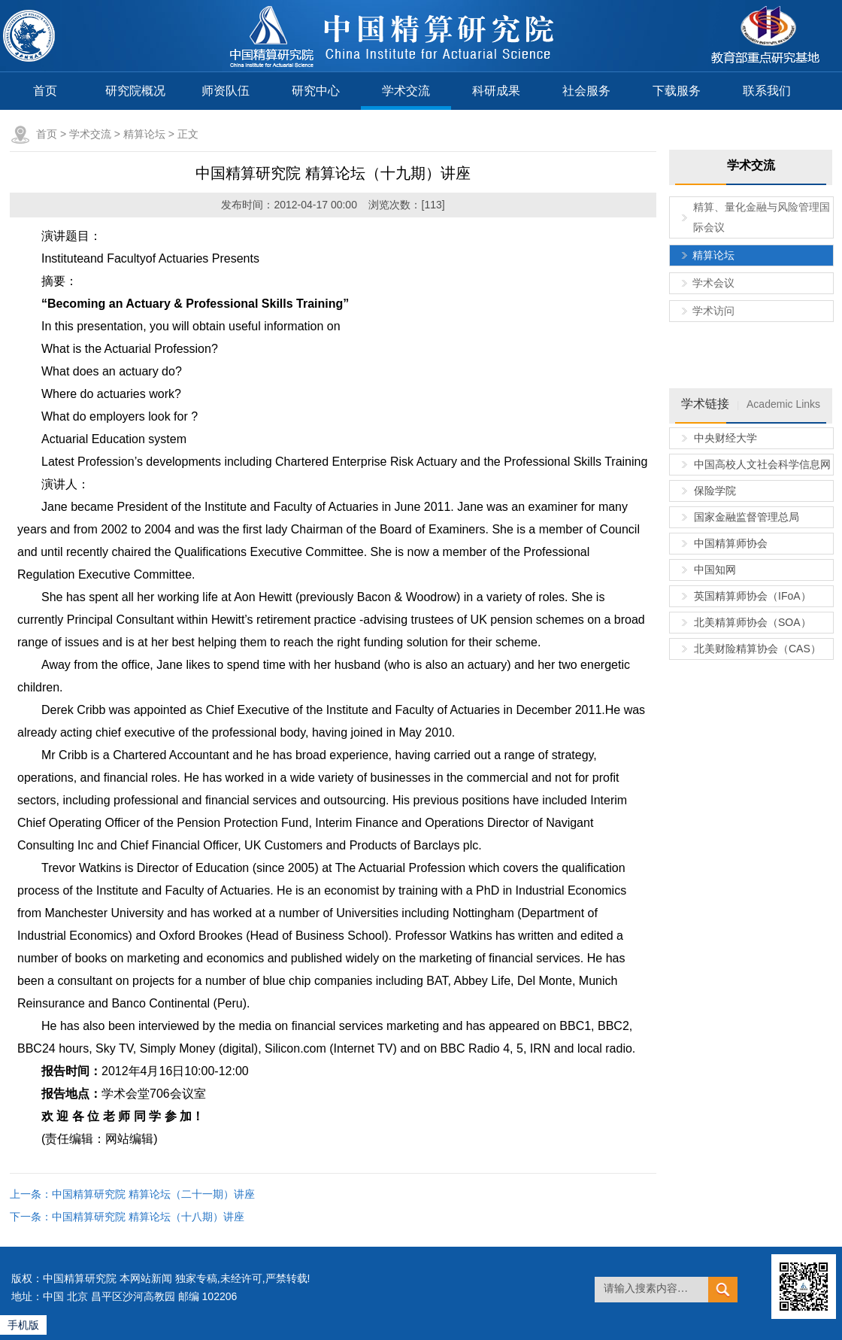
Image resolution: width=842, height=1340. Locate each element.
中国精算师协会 (731, 543)
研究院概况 (135, 90)
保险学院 (715, 491)
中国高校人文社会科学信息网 (762, 464)
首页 (45, 90)
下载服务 (677, 90)
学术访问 (713, 311)
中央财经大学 (725, 438)
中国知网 (715, 570)
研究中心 (316, 90)
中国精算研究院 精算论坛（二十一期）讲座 (153, 1194)
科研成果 (496, 90)
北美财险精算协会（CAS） (757, 649)
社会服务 (586, 90)
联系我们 (767, 90)
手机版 (23, 1325)
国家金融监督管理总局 (746, 517)
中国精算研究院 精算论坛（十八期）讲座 (148, 1217)
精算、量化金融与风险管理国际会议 (761, 217)
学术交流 (406, 90)
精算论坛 (144, 134)
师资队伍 (225, 90)
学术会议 (713, 283)
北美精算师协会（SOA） (752, 622)
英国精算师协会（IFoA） (752, 596)
